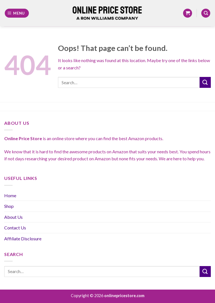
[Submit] (205, 82)
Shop (9, 206)
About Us (13, 217)
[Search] (205, 13)
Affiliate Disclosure (22, 238)
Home (10, 195)
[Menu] (17, 13)
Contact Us (15, 227)
